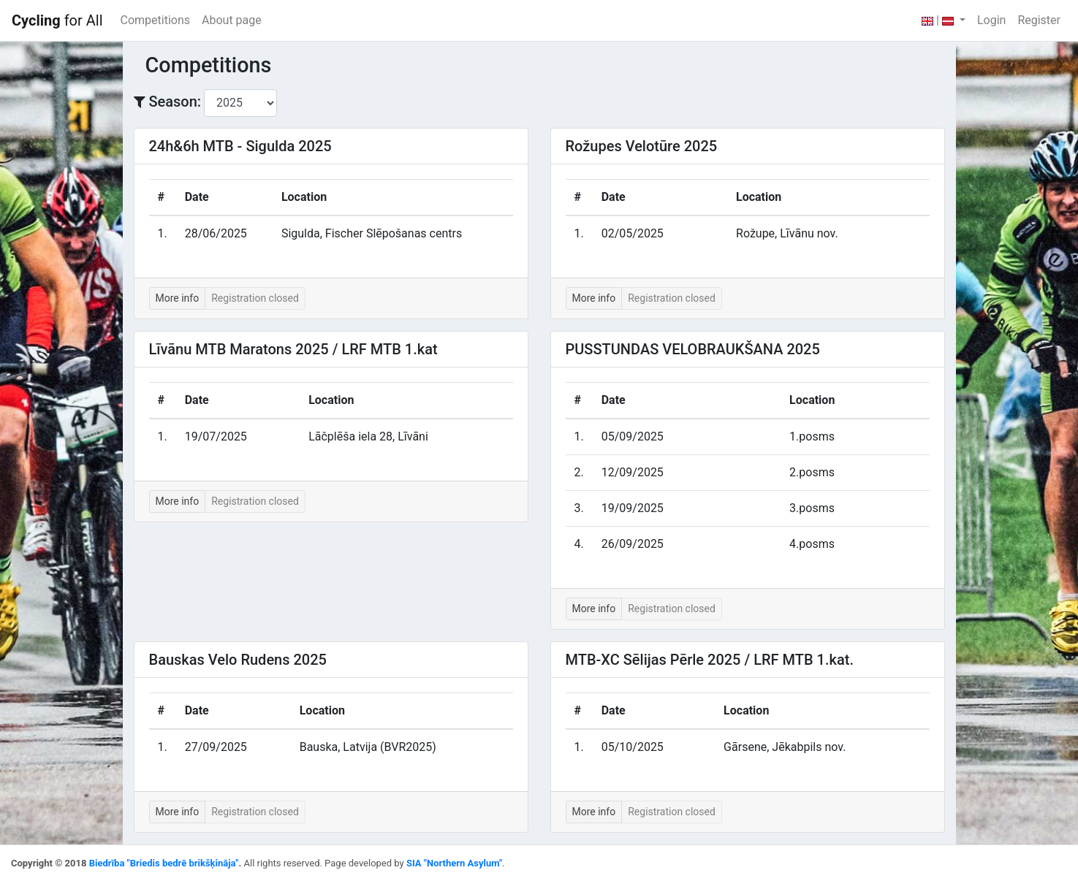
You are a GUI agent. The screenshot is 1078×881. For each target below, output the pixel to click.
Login (991, 20)
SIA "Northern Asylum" (454, 863)
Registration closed (255, 298)
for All (57, 20)
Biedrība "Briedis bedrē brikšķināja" (164, 863)
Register (1038, 20)
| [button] (939, 20)
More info (178, 298)
